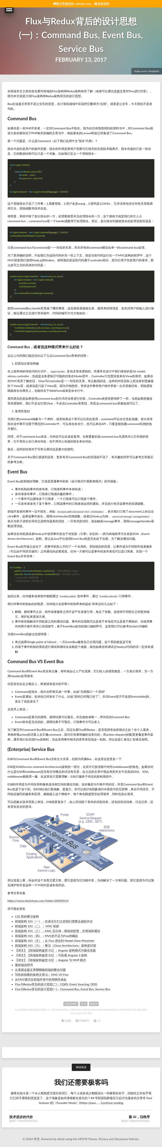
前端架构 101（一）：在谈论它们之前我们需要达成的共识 (54, 921)
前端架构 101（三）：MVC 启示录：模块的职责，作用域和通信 (57, 931)
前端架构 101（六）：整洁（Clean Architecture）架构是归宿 (55, 945)
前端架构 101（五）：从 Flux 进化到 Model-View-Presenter (54, 940)
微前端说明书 (24, 965)
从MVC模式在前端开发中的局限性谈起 (41, 979)
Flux (83, 1003)
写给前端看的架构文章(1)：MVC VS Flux (41, 974)
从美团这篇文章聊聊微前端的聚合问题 (40, 969)
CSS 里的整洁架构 (27, 916)
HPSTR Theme (87, 1138)
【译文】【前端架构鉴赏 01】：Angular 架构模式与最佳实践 (55, 950)
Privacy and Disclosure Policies (118, 1138)
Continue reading (112, 1102)
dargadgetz (153, 71)
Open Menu (9, 9)
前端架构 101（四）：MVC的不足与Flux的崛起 (46, 936)
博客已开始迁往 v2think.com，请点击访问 (81, 3)
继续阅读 (81, 1067)
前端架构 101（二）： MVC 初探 (37, 926)
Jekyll (60, 1138)
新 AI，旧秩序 (139, 1117)
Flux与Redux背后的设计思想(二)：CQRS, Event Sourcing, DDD (56, 984)
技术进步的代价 (21, 1117)
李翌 (89, 1013)
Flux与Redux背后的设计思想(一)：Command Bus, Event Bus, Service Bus (81, 34)
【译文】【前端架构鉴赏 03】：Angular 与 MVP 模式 (50, 960)
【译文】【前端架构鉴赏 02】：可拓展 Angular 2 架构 (51, 955)
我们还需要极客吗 (81, 1082)
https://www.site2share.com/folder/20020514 (37, 900)
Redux (94, 1003)
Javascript (70, 1003)
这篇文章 (120, 91)
